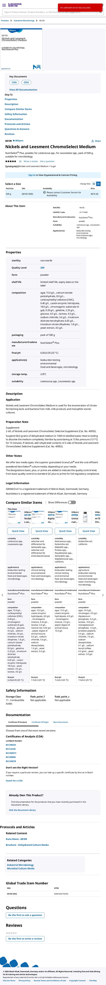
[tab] (7, 20)
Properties (11, 99)
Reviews (9, 134)
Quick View (18, 531)
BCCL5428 (11, 748)
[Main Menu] (4, 5)
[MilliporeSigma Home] (15, 5)
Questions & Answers (17, 129)
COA (14, 82)
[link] (9, 980)
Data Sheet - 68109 (16, 839)
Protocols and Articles (17, 124)
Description (11, 104)
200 (42, 267)
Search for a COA (14, 780)
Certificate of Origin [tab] (40, 722)
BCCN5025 (11, 744)
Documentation (14, 119)
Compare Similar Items (18, 109)
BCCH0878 (11, 761)
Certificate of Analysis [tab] (17, 722)
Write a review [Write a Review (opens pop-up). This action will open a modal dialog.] (31, 161)
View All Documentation (23, 89)
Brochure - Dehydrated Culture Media (27, 845)
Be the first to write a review (26, 939)
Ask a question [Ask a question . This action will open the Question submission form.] (47, 161)
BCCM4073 (11, 753)
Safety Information (16, 114)
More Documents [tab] (60, 722)
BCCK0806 (11, 757)
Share (96, 141)
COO (26, 82)
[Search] (100, 12)
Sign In (31, 175)
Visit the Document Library (22, 810)
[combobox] (53, 12)
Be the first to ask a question (25, 915)
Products (5, 20)
